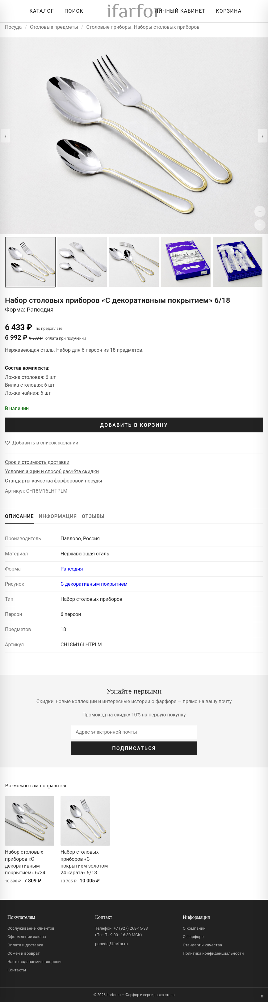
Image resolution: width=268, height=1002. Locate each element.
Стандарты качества (202, 945)
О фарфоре (193, 936)
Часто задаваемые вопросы (34, 961)
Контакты (16, 970)
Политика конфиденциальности (213, 953)
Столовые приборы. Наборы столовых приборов (142, 27)
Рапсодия (72, 569)
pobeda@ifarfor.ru (111, 943)
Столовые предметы (54, 27)
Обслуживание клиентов (30, 928)
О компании (194, 928)
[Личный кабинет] (178, 11)
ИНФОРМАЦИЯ (58, 516)
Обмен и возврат (23, 953)
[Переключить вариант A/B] (262, 996)
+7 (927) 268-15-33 (131, 928)
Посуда (13, 27)
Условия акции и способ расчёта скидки (52, 471)
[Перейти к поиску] (72, 11)
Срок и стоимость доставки (37, 462)
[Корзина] (227, 11)
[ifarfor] (134, 11)
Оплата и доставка (25, 945)
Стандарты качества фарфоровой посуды (53, 481)
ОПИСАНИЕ (19, 516)
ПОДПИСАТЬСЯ (134, 748)
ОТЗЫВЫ (93, 516)
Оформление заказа (26, 936)
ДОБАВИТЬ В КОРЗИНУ (134, 425)
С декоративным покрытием (94, 584)
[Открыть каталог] (40, 11)
